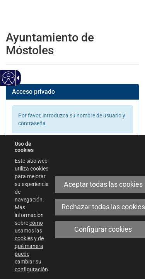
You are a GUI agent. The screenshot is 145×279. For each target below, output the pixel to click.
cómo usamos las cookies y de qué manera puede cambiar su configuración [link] (31, 246)
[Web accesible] (8, 78)
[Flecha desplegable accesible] (16, 78)
